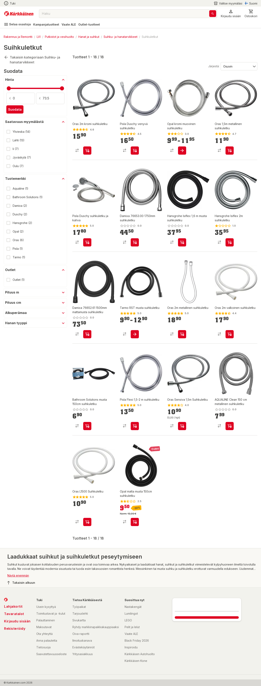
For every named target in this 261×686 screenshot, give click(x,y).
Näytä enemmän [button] (18, 575)
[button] (231, 13)
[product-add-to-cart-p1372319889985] (230, 334)
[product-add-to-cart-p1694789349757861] (87, 426)
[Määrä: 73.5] (54, 98)
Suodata (15, 109)
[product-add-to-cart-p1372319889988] (230, 150)
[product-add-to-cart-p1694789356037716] (87, 334)
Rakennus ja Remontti (18, 36)
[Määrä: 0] (24, 98)
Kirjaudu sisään (17, 621)
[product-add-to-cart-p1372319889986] (87, 522)
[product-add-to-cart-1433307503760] (182, 150)
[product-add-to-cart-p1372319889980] (87, 150)
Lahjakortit (13, 606)
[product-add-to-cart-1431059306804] (135, 426)
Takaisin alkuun (21, 583)
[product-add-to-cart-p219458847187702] (135, 522)
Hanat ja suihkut (88, 36)
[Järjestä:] (239, 66)
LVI (39, 36)
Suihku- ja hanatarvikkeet (120, 36)
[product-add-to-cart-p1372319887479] (135, 150)
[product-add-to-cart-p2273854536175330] (230, 242)
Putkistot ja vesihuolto (59, 36)
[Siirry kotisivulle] (18, 13)
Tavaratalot (14, 614)
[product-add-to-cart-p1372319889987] (182, 426)
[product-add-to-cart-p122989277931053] (182, 242)
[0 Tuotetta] (250, 13)
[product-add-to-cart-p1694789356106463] (135, 334)
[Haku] (212, 13)
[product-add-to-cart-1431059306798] (87, 242)
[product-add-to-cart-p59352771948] (230, 426)
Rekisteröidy (14, 628)
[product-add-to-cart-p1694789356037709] (135, 242)
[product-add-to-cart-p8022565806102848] (182, 334)
